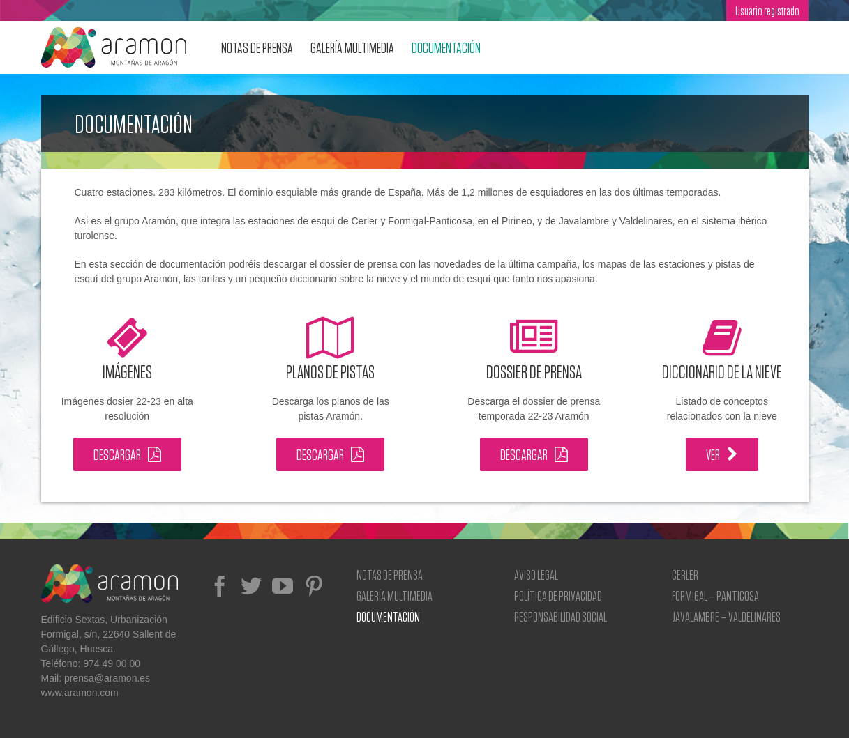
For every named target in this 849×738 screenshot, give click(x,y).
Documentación (388, 616)
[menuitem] (767, 10)
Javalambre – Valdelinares (726, 616)
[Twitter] (251, 586)
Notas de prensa (389, 575)
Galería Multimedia (394, 595)
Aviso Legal (536, 575)
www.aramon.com (80, 692)
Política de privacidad (558, 595)
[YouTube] (282, 586)
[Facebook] (219, 586)
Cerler (685, 575)
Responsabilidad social (560, 616)
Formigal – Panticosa (715, 595)
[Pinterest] (313, 586)
